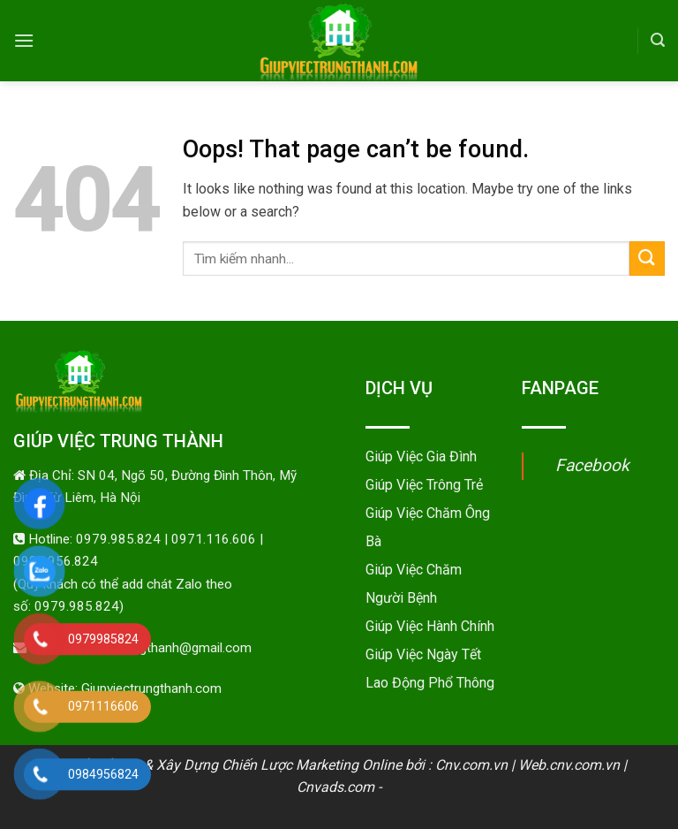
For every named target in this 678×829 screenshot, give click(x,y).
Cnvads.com (335, 787)
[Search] (658, 40)
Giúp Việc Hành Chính (429, 626)
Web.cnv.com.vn (569, 765)
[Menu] (23, 40)
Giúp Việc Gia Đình (421, 456)
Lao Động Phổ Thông (429, 682)
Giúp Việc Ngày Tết (423, 654)
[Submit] (647, 258)
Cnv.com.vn (471, 765)
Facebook (592, 465)
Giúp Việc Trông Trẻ (424, 484)
